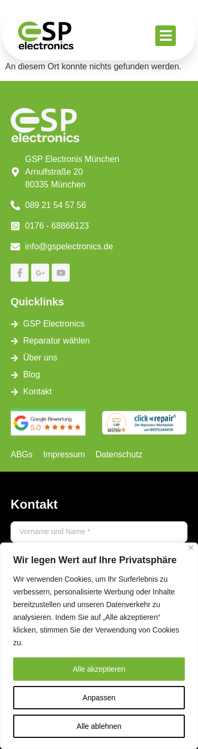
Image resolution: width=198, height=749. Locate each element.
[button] (165, 35)
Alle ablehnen (99, 726)
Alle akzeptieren (99, 669)
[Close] (190, 547)
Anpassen (98, 697)
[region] (99, 646)
